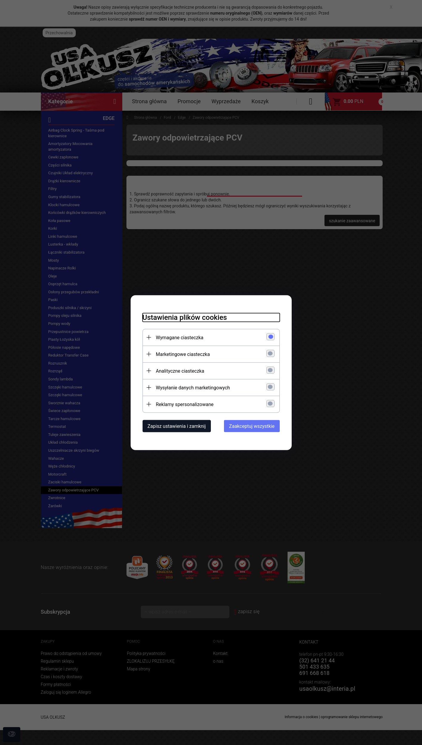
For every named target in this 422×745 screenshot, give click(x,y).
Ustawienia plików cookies (185, 317)
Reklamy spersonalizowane (185, 404)
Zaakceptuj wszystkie (251, 426)
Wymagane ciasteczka (180, 337)
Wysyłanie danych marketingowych (193, 387)
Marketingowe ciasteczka (183, 354)
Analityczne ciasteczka (180, 371)
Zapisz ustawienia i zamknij (177, 426)
